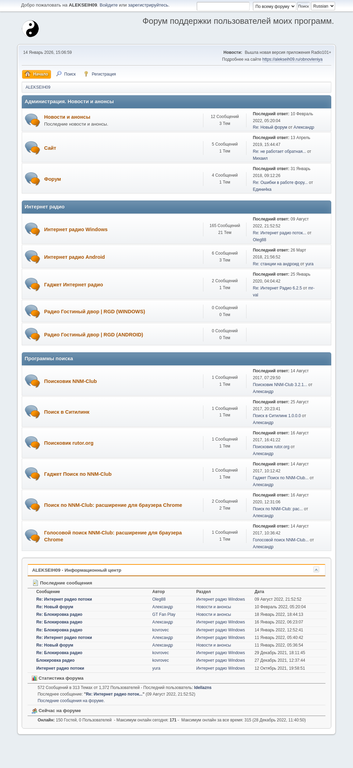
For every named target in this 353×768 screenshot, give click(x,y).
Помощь (271, 761)
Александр (304, 127)
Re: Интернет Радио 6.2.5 (277, 288)
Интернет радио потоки (60, 668)
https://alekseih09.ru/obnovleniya (292, 59)
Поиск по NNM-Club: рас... (278, 508)
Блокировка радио (55, 660)
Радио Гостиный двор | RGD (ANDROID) (93, 334)
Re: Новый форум (270, 127)
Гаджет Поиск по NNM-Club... (281, 477)
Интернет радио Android (74, 257)
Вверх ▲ (326, 761)
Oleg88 (259, 239)
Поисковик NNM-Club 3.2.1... (280, 384)
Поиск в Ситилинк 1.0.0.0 (277, 415)
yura (309, 264)
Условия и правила (298, 761)
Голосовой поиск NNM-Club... (281, 540)
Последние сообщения (62, 583)
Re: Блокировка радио (59, 614)
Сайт (50, 148)
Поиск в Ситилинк (66, 412)
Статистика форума (57, 678)
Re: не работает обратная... (279, 151)
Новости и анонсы (67, 117)
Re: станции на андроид (276, 264)
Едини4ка (262, 189)
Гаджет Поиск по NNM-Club (78, 474)
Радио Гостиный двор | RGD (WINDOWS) (94, 311)
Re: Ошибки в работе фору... (280, 182)
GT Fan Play (163, 614)
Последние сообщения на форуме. (71, 700)
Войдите (109, 5)
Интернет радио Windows (76, 229)
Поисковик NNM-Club (70, 381)
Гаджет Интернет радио (73, 284)
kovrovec (160, 630)
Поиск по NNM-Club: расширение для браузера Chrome (113, 505)
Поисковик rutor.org (68, 443)
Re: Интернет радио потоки (64, 599)
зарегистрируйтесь (148, 5)
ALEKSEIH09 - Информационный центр (76, 570)
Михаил (260, 158)
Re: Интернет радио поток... (279, 232)
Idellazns (203, 687)
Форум (52, 179)
